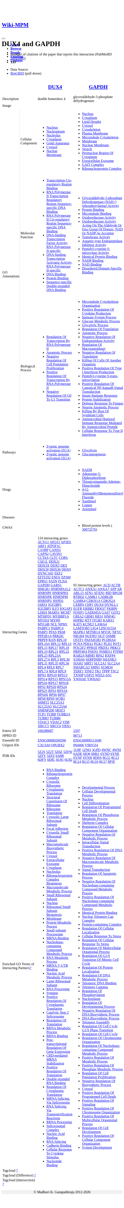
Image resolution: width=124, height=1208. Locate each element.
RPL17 (53, 648)
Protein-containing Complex (102, 924)
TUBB (51, 714)
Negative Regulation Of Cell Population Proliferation (57, 362)
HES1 (99, 616)
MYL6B (43, 624)
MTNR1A (93, 632)
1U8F (77, 750)
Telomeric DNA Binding (99, 983)
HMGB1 (44, 589)
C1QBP (43, 550)
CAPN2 (43, 554)
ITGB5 (97, 620)
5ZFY (42, 756)
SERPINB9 (94, 659)
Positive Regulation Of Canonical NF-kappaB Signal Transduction (102, 387)
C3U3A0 (44, 745)
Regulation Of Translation (100, 329)
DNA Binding (56, 274)
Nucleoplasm (55, 131)
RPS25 (42, 691)
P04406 (78, 745)
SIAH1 (78, 663)
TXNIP (78, 675)
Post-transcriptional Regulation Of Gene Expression (58, 1045)
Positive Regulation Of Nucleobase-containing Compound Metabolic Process (98, 903)
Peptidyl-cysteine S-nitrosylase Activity (96, 251)
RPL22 (64, 651)
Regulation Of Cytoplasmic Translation (56, 1090)
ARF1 (42, 546)
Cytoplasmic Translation (55, 791)
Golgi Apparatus (57, 143)
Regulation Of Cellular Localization (98, 930)
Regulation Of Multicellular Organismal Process (101, 950)
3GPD (96, 750)
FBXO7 (100, 608)
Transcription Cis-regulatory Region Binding (59, 184)
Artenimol (89, 509)
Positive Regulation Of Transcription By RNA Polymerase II (58, 380)
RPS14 (42, 679)
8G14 (77, 761)
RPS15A (65, 679)
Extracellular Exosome (98, 161)
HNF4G (110, 616)
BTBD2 (78, 597)
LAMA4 (101, 624)
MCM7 (66, 612)
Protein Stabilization (96, 399)
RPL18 (64, 648)
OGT (101, 636)
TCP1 (42, 714)
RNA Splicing (56, 1141)
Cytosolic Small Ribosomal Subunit (57, 836)
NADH (87, 470)
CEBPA (78, 604)
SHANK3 (109, 659)
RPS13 (62, 675)
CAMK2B (105, 597)
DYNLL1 (111, 604)
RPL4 (42, 667)
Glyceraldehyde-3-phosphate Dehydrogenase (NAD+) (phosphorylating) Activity (102, 202)
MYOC (106, 632)
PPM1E (92, 648)
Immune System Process (99, 317)
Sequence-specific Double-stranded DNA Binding (59, 286)
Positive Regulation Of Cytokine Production (98, 311)
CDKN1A (93, 601)
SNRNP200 (46, 710)
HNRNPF (44, 593)
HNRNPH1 (60, 593)
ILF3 (55, 608)
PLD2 (108, 644)
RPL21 (53, 651)
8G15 (86, 761)
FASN (53, 581)
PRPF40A (80, 651)
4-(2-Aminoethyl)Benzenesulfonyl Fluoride (102, 493)
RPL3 (55, 659)
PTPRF (118, 651)
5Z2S (41, 752)
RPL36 (64, 663)
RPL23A (54, 655)
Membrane (89, 141)
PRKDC (58, 636)
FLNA (62, 581)
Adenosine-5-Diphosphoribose (94, 476)
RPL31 (43, 663)
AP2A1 (55, 542)
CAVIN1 (56, 554)
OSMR (111, 636)
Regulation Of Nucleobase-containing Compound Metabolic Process (101, 1049)
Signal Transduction (96, 869)
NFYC (117, 632)
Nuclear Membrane (53, 153)
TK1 (98, 671)
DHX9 (66, 569)
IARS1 (42, 604)
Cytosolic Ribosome (53, 783)
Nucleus (52, 127)
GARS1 (56, 585)
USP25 (89, 675)
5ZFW (67, 752)
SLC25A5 (45, 706)
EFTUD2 (44, 577)
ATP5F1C (54, 546)
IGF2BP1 (54, 604)
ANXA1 (91, 589)
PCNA (77, 644)
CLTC (53, 558)
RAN (52, 640)
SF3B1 (60, 698)
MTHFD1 (45, 616)
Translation (54, 813)
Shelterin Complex (95, 823)
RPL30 (65, 659)
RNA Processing (58, 989)
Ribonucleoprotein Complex (102, 168)
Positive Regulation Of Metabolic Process (98, 1059)
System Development (97, 1147)
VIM (66, 722)
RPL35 (53, 663)
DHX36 (55, 569)
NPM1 (63, 624)
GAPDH (98, 87)
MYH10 (43, 620)
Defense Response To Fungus (102, 403)
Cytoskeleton (91, 129)
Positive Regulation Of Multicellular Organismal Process (99, 1120)
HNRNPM (60, 597)
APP (113, 589)
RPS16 (42, 683)
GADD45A (93, 612)
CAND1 (55, 550)
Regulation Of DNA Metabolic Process (96, 977)
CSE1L (43, 561)
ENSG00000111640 (87, 740)
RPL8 (53, 671)
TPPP (106, 671)
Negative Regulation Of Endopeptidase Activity (98, 339)
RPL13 (66, 644)
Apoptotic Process (59, 352)
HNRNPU (45, 601)
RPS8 (42, 698)
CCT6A (43, 558)
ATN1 (88, 593)
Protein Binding (57, 278)
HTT (88, 620)
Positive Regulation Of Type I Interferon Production (102, 370)
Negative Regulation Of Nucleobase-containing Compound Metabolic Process (98, 887)
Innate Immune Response (99, 395)
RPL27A (44, 659)
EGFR (77, 608)
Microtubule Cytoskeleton (100, 137)
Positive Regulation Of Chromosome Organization (101, 1110)
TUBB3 (43, 718)
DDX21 (54, 561)
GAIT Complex (93, 165)
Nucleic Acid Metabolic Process (59, 975)
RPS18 (63, 683)
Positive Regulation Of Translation (56, 1071)
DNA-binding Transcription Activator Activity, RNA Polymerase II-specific (59, 262)
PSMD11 (105, 651)
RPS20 (51, 687)
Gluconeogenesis (94, 454)
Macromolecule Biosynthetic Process (57, 848)
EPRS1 (43, 581)
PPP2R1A (45, 636)
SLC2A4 (113, 663)
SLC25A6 (60, 706)
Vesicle (87, 149)
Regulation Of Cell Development (95, 1130)
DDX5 (55, 565)
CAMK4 (79, 601)
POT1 (117, 644)
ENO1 (55, 577)
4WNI (116, 750)
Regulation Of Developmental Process (98, 1004)
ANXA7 (103, 589)
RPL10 (61, 640)
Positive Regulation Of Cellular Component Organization (98, 1139)
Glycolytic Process (95, 325)
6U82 (68, 759)
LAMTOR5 (81, 628)
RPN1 (42, 675)
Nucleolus (53, 135)
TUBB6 (55, 718)
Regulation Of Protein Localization (97, 969)
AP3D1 (66, 542)
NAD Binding (92, 264)
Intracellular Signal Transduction (95, 844)
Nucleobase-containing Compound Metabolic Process (59, 948)
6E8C (51, 759)
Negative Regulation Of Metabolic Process (98, 836)
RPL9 (62, 671)
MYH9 (55, 620)
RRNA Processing (59, 1122)
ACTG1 (43, 542)
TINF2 (89, 671)
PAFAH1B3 (92, 640)
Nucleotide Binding (54, 1163)
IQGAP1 (66, 608)
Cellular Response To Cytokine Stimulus (59, 1153)
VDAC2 (56, 722)
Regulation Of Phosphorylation (93, 993)
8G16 (94, 761)
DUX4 (55, 87)
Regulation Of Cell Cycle (99, 1034)
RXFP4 (110, 655)
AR (119, 589)
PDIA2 (88, 644)
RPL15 (43, 648)
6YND (105, 754)
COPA (63, 558)
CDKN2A (108, 601)
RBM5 (90, 655)
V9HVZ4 (91, 745)
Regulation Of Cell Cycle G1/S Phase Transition (99, 1028)
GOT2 (115, 612)
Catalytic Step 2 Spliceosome (57, 1014)
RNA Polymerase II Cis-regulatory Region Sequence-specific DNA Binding (59, 223)
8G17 (103, 761)
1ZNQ (86, 750)
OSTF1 (78, 640)
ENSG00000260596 (52, 740)
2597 (76, 731)
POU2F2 (79, 648)
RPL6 (51, 667)
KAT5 (77, 624)
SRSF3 (60, 710)
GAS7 (106, 612)
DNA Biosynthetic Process (100, 1018)
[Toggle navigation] (3, 38)
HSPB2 (78, 620)
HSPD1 (58, 601)
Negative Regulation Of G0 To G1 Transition (58, 395)
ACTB (116, 585)
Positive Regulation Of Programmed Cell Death (99, 1094)
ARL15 (78, 593)
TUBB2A (63, 714)
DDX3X (43, 565)
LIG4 (94, 628)
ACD (106, 585)
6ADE (77, 754)
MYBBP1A (61, 616)
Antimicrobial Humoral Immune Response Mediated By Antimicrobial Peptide (102, 423)
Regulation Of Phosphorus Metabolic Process (100, 817)
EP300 (66, 577)
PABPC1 (44, 628)
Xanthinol (89, 501)
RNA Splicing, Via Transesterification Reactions (59, 1112)
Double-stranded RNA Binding (58, 1081)
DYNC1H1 (46, 573)
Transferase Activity (96, 237)
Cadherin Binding (58, 1145)
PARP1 (43, 632)
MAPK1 (79, 632)
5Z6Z (59, 752)
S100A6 (79, 659)
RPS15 (53, 679)
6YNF (77, 758)
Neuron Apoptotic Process (100, 407)
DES (64, 565)
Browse (15, 48)
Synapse (52, 993)
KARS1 (108, 620)
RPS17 (53, 683)
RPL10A (44, 644)
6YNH (87, 758)
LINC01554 (107, 628)
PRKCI (115, 648)
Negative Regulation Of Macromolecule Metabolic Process (100, 862)
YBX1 (66, 726)
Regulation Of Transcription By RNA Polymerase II (58, 342)
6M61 (95, 754)
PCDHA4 (109, 640)
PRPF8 (43, 640)
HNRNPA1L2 (60, 589)
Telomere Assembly (96, 1022)
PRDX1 (103, 648)
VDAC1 (43, 722)
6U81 (60, 759)
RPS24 (62, 687)
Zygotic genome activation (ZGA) (58, 448)
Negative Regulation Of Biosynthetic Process (98, 1083)
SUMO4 (107, 667)
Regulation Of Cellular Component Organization (99, 828)
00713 (77, 735)
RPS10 (52, 675)
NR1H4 (78, 636)
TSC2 (114, 671)
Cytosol (51, 147)
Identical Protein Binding (99, 256)
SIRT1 (88, 663)
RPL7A (43, 671)
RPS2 (42, 687)
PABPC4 (57, 628)
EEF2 (58, 573)
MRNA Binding (57, 938)
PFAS (53, 632)
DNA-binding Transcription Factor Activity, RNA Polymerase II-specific (58, 243)
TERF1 (78, 671)
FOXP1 (78, 612)
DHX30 (43, 569)
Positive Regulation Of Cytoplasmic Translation (56, 1002)
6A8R (60, 756)
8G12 (106, 758)
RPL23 (43, 655)
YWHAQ (93, 679)
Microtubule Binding (96, 213)
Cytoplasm (53, 139)
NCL (53, 624)
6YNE (114, 754)
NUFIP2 (91, 636)
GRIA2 (78, 616)
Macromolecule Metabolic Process (59, 889)
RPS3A (62, 691)
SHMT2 (43, 702)
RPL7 (60, 667)
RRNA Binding (57, 1036)
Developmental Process (98, 787)
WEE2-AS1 (103, 675)
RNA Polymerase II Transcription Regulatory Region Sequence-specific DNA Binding (59, 201)
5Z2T (50, 752)
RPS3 (52, 691)
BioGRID (17, 73)
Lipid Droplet (91, 121)
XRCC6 (55, 726)
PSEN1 (93, 651)
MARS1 (53, 612)
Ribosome (53, 809)
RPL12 (56, 644)
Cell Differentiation (95, 803)
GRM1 (89, 616)
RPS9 (50, 698)
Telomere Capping (95, 987)
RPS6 (53, 694)
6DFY (42, 759)
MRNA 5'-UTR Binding (57, 967)
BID (108, 593)
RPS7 (62, 694)
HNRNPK (45, 597)
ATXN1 (99, 593)
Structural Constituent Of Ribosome (56, 801)
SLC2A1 (100, 663)
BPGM (117, 593)
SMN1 (95, 667)
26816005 (17, 58)
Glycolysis (89, 450)
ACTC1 (78, 589)
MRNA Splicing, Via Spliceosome (58, 1100)
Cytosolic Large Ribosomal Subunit (57, 820)
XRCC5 (43, 726)
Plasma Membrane (95, 133)
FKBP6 (112, 608)
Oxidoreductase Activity (99, 217)
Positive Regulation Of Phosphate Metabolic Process (102, 1067)
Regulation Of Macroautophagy (93, 346)
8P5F (111, 761)
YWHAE (79, 679)
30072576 (89, 529)
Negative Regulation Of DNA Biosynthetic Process (100, 1012)
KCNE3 (88, 624)
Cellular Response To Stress (101, 936)
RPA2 (100, 655)
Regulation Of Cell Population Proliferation (99, 1075)
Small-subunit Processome (56, 932)
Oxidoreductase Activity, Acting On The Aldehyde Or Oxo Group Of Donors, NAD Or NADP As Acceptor (102, 227)
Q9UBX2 (58, 745)
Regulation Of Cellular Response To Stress (98, 942)
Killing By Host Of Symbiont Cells (95, 413)
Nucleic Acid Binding (55, 1136)
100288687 (45, 731)
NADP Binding (93, 260)
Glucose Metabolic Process (101, 321)
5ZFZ (51, 756)
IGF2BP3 (44, 608)
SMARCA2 (81, 667)
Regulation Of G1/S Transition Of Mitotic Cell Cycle (100, 959)
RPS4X (43, 694)
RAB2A (79, 655)
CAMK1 (91, 597)
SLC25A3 (57, 702)
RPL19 (43, 651)
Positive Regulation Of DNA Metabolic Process (102, 852)
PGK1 (98, 644)
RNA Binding (56, 770)
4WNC (106, 750)
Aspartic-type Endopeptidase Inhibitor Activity (102, 243)
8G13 (115, 758)
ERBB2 (88, 608)
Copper (87, 505)
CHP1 (89, 604)
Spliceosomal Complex (55, 1128)
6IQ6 (86, 754)
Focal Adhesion (57, 828)
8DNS (97, 758)
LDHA (42, 612)
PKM (61, 632)
